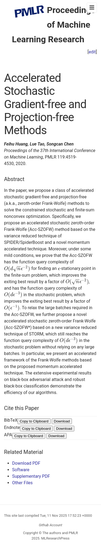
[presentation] (17, 268)
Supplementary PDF (31, 476)
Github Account (50, 525)
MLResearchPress (54, 538)
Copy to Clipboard (34, 421)
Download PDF (26, 463)
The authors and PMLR (60, 533)
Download (62, 421)
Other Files (22, 482)
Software (20, 469)
